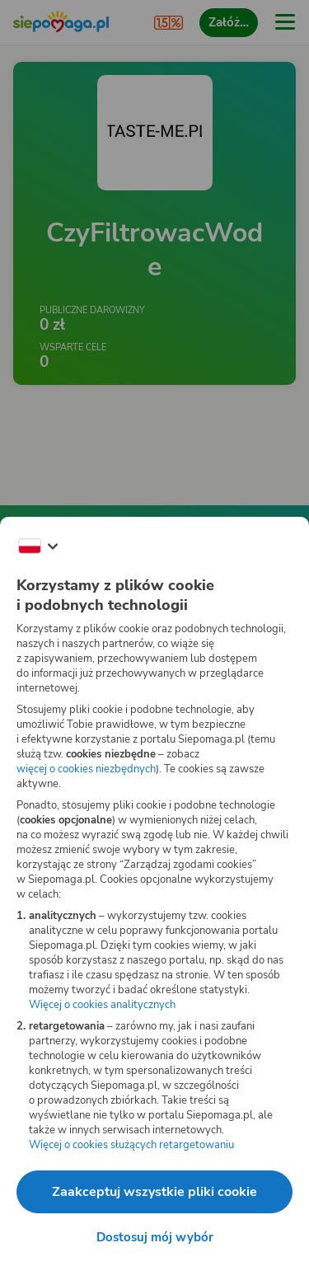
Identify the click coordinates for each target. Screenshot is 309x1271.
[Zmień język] (38, 546)
